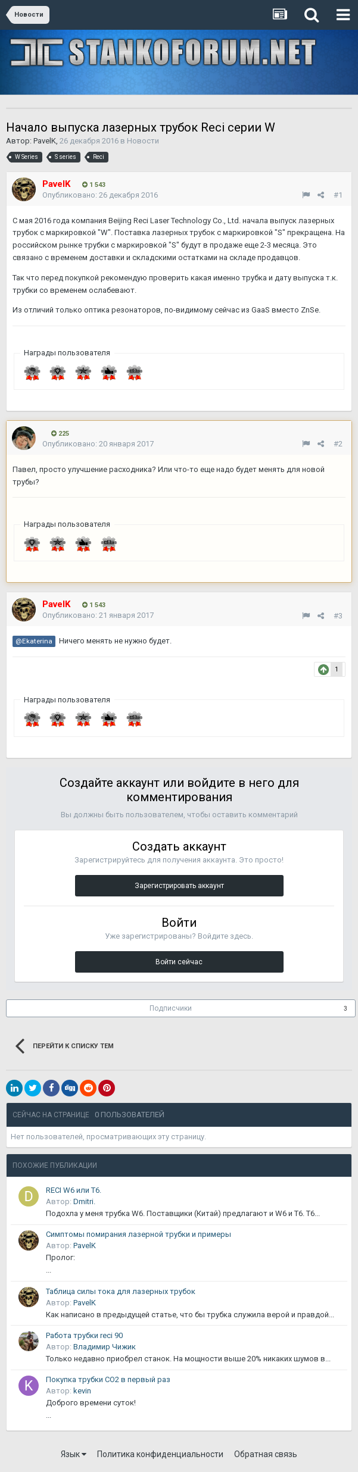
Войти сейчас (179, 962)
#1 (338, 194)
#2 (338, 443)
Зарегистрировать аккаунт (179, 886)
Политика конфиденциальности (160, 1454)
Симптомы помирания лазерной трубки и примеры (138, 1234)
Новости (143, 140)
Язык (73, 1454)
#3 (338, 615)
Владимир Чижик (104, 1346)
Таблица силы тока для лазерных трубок (120, 1291)
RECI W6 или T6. (73, 1190)
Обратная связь (265, 1454)
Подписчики (171, 1008)
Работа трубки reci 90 (84, 1335)
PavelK (44, 140)
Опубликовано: (100, 194)
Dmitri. (84, 1201)
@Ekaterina (33, 641)
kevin (82, 1390)
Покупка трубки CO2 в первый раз (108, 1379)
